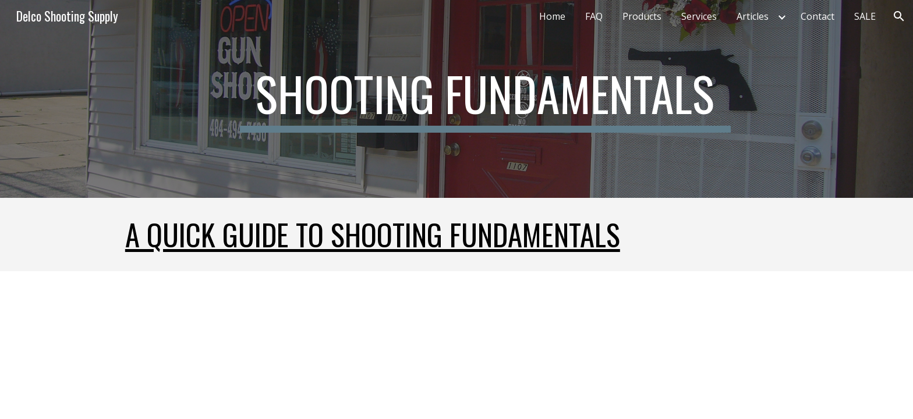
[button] (899, 16)
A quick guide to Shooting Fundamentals (372, 234)
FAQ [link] (594, 16)
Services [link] (699, 16)
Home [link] (552, 16)
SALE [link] (865, 16)
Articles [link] (753, 16)
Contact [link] (817, 16)
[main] (485, 99)
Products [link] (641, 16)
